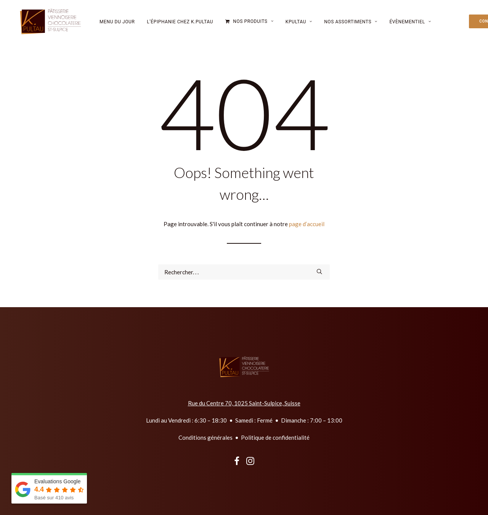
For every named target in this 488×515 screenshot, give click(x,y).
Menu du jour (117, 25)
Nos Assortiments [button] (350, 25)
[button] (319, 271)
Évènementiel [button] (410, 25)
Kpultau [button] (299, 25)
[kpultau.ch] (47, 24)
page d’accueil (306, 223)
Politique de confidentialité (275, 437)
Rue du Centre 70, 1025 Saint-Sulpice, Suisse (244, 403)
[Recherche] (244, 272)
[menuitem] (117, 25)
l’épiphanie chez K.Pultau (180, 25)
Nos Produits (253, 25)
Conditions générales (205, 437)
